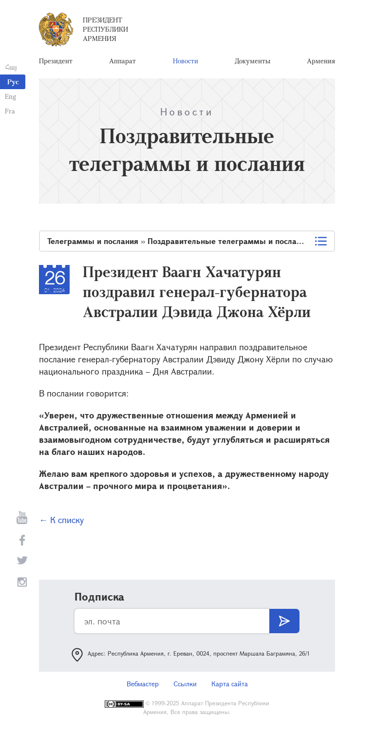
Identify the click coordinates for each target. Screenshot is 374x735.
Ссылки (185, 683)
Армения (321, 60)
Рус (13, 81)
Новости (185, 60)
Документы (252, 60)
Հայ (11, 67)
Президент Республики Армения (105, 29)
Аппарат (122, 60)
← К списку (61, 520)
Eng (10, 96)
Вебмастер (143, 683)
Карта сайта (229, 683)
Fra (10, 110)
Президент (56, 60)
